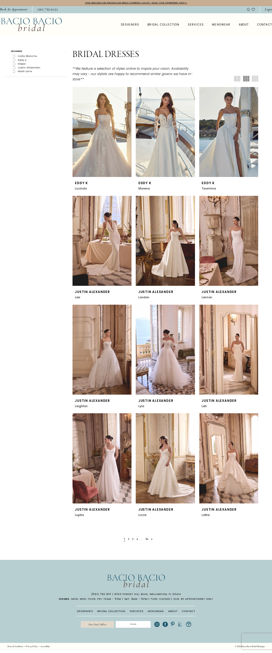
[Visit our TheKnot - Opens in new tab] (189, 626)
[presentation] (102, 133)
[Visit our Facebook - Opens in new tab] (174, 626)
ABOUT (172, 612)
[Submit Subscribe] (138, 626)
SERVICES (136, 612)
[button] (36, 53)
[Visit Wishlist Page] (253, 10)
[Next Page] (155, 539)
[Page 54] (149, 539)
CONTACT (188, 612)
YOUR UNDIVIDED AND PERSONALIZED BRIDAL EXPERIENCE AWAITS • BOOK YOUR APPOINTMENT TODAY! (136, 3)
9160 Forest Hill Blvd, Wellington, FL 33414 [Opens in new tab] (147, 595)
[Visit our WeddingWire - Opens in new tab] (198, 626)
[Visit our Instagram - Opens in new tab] (166, 626)
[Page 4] (137, 539)
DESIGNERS (85, 612)
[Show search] (248, 10)
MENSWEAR (156, 612)
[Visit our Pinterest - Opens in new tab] (182, 626)
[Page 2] (126, 539)
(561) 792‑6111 (101, 595)
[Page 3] (132, 539)
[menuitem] (45, 10)
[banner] (31, 25)
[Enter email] (92, 626)
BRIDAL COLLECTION (111, 612)
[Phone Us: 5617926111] (47, 10)
